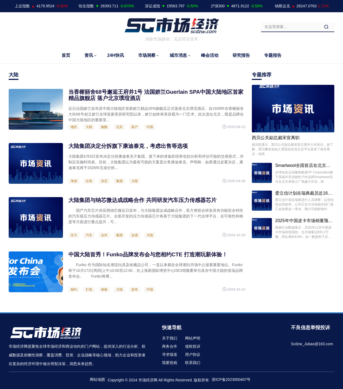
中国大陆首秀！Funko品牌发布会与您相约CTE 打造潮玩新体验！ (147, 254)
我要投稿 (169, 362)
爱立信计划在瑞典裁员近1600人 (306, 193)
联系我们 (192, 362)
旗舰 (104, 127)
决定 (104, 181)
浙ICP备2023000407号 (231, 379)
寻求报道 (169, 354)
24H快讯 (115, 55)
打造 (89, 289)
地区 (74, 127)
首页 (66, 55)
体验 (104, 289)
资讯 (88, 55)
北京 (119, 127)
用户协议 (192, 354)
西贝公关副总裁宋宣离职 (276, 137)
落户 (134, 127)
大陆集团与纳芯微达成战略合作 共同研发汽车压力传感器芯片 (142, 200)
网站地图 (97, 379)
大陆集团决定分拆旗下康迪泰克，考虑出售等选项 (128, 146)
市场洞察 (146, 55)
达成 (134, 235)
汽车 (89, 235)
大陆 (89, 127)
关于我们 (169, 338)
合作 (104, 235)
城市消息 (178, 55)
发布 (134, 289)
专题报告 (272, 55)
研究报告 (241, 55)
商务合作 (169, 346)
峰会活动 (209, 55)
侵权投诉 (192, 346)
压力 (74, 235)
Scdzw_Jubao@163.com (312, 344)
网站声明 (192, 338)
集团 (119, 181)
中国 (150, 127)
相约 (74, 289)
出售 (89, 181)
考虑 (74, 181)
